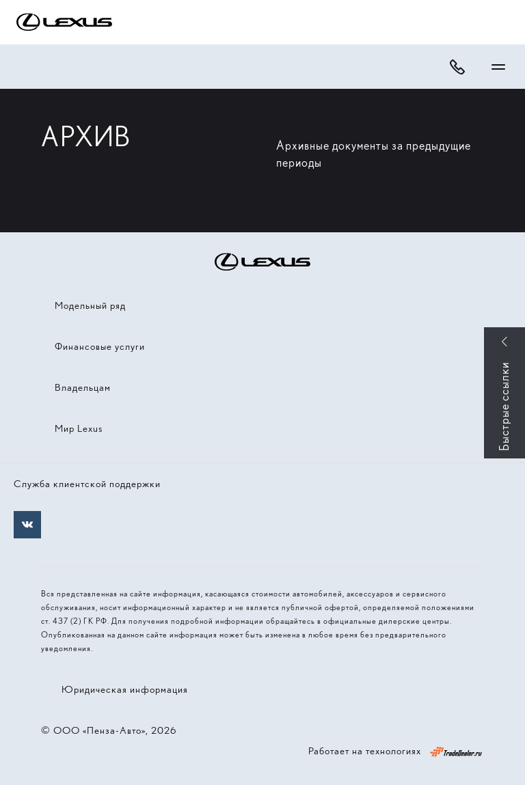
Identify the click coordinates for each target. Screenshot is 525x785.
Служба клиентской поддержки (87, 484)
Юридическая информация (125, 689)
